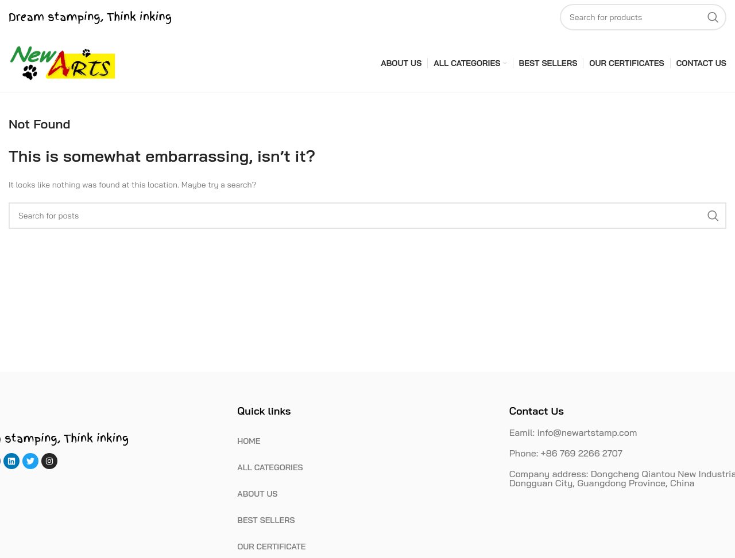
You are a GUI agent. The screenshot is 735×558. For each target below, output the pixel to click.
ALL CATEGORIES (270, 467)
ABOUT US (257, 494)
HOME (248, 441)
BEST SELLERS (266, 520)
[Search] (643, 17)
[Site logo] (63, 62)
